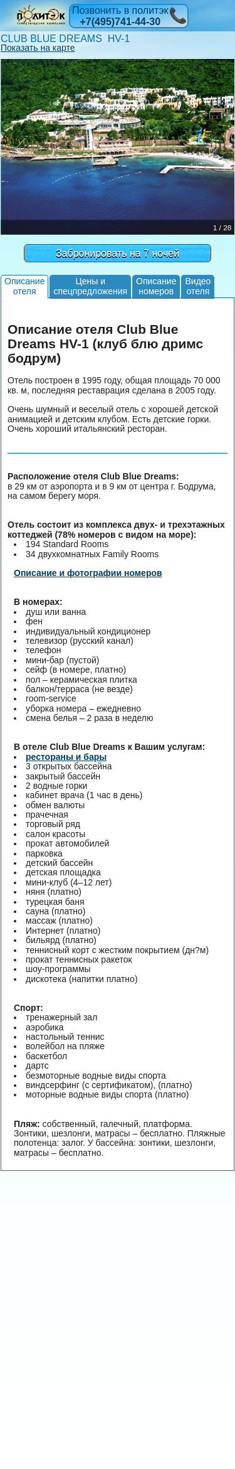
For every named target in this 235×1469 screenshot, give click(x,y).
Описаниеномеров (156, 286)
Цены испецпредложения (90, 286)
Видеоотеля (198, 286)
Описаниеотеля (24, 286)
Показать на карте (38, 48)
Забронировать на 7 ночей (117, 253)
